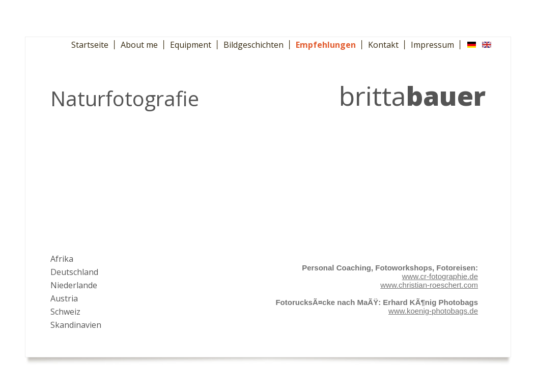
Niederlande (73, 285)
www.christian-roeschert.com (429, 285)
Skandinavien (75, 324)
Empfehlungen (326, 44)
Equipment (190, 44)
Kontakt (383, 44)
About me (139, 44)
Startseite (89, 44)
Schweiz (65, 311)
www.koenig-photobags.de (433, 311)
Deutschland (74, 272)
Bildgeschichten (253, 44)
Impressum (432, 44)
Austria (64, 298)
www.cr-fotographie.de (440, 276)
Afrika (61, 258)
